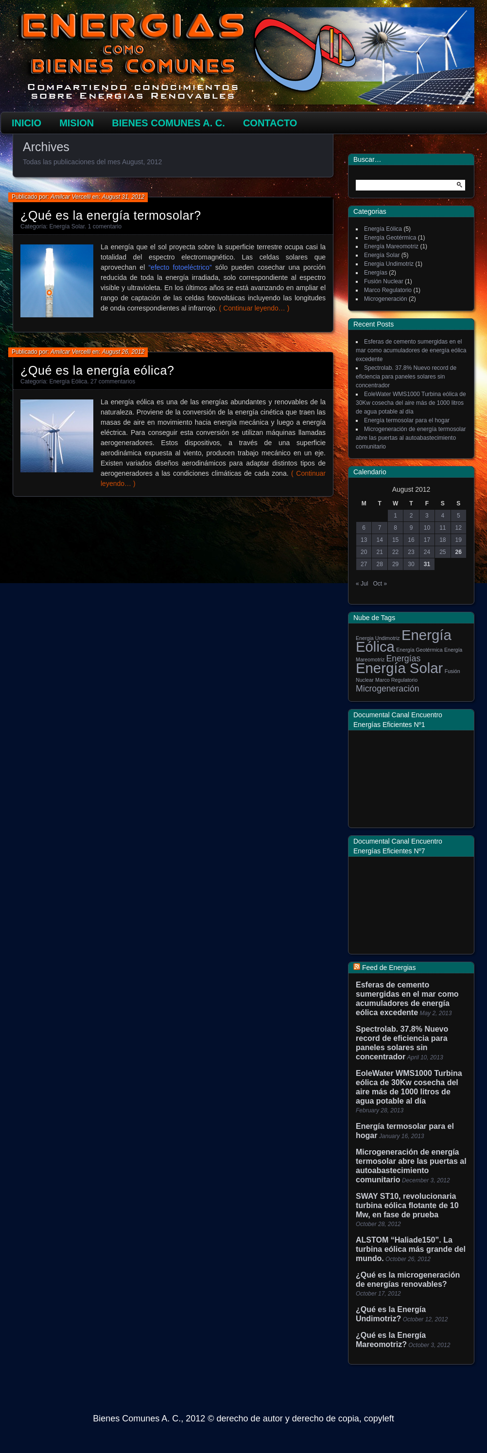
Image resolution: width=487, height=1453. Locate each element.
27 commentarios (112, 381)
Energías (375, 272)
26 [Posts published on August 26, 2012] (458, 552)
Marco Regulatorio (388, 290)
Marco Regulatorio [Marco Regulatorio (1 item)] (396, 680)
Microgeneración (385, 298)
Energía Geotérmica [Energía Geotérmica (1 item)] (419, 650)
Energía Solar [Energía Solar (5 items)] (399, 668)
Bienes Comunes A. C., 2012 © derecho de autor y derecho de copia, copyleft (243, 1418)
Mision (76, 123)
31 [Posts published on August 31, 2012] (427, 564)
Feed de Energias (389, 967)
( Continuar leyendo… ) (254, 308)
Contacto (270, 123)
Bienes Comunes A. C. (168, 123)
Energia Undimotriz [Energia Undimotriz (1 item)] (378, 638)
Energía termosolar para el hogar (407, 420)
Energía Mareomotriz (391, 246)
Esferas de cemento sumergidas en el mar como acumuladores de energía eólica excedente (411, 350)
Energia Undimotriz (389, 263)
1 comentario (105, 226)
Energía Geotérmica (390, 237)
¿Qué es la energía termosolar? (110, 215)
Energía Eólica (68, 381)
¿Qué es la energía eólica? (97, 370)
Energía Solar (67, 226)
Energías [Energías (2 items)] (403, 658)
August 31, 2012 (123, 196)
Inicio (26, 123)
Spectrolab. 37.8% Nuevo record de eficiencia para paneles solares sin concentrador (406, 376)
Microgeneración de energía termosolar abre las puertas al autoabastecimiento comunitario (411, 438)
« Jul (362, 583)
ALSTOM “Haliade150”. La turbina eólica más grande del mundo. (411, 1249)
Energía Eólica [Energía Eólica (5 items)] (404, 641)
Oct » (380, 583)
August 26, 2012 (123, 351)
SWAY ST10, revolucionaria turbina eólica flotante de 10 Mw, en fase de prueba (407, 1205)
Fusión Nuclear (383, 281)
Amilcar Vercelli (70, 196)
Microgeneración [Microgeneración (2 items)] (387, 688)
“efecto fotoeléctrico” (179, 267)
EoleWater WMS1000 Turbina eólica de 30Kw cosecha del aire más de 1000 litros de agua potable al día (411, 403)
